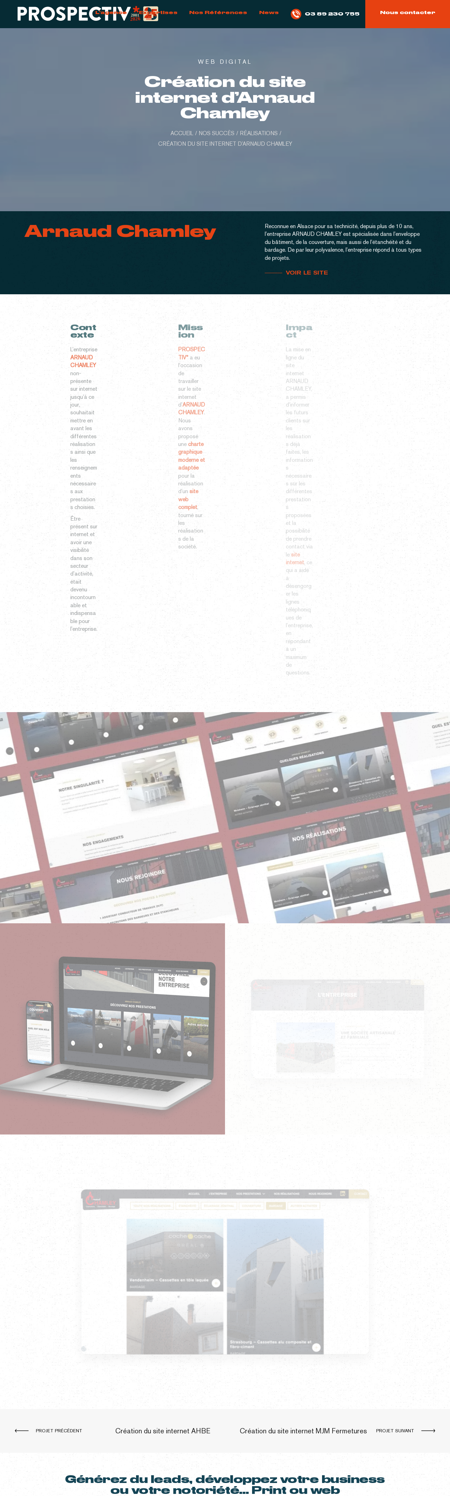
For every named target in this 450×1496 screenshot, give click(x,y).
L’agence (111, 12)
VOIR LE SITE (308, 273)
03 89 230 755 (325, 14)
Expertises (158, 12)
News (269, 12)
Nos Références (218, 12)
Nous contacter (407, 12)
